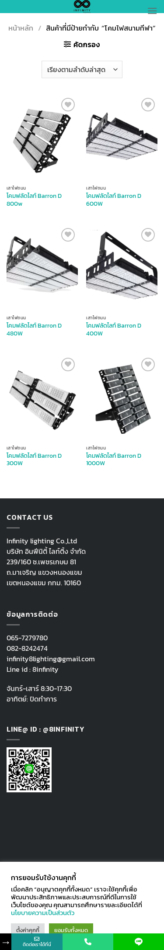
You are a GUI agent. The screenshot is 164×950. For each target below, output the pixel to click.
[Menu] (152, 10)
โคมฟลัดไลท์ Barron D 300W (34, 459)
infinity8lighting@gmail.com (51, 658)
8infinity (45, 669)
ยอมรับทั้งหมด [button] (71, 930)
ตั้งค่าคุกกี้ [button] (27, 930)
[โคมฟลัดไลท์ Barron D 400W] (121, 268)
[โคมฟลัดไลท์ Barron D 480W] (42, 268)
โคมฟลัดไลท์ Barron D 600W (113, 199)
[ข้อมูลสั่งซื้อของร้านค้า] (82, 69)
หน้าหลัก (20, 28)
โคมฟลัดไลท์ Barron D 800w (34, 199)
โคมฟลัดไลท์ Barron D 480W (34, 329)
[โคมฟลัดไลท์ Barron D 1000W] (121, 398)
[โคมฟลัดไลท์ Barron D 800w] (42, 138)
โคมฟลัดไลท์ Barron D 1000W (113, 459)
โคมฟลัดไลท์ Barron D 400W (113, 329)
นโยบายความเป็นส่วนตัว (42, 913)
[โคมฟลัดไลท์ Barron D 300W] (42, 398)
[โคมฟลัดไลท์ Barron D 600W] (121, 138)
